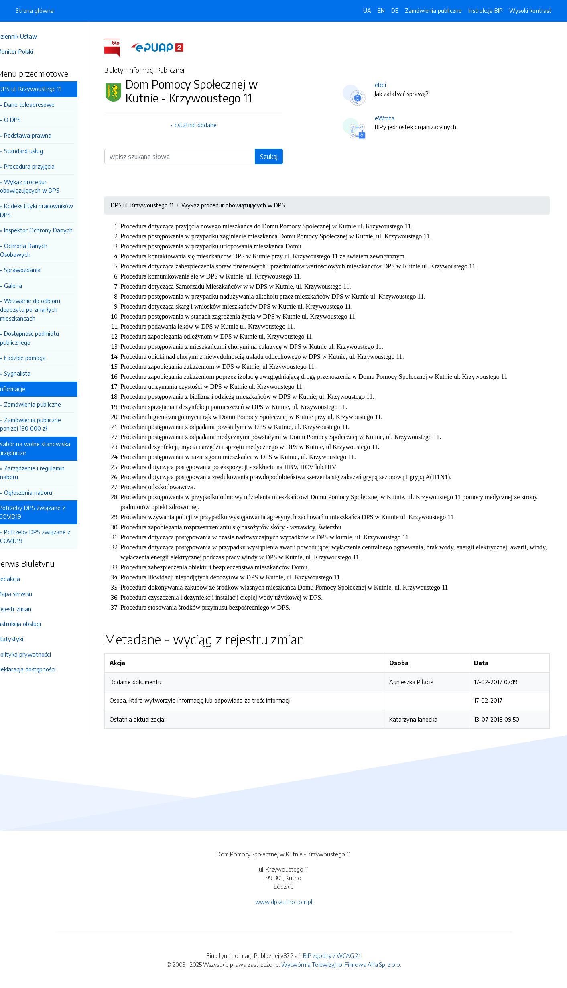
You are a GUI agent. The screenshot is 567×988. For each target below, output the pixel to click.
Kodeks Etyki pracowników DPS (49, 210)
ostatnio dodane (202, 124)
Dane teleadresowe (42, 104)
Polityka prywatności (37, 654)
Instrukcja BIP (485, 10)
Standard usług (36, 151)
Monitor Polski (28, 51)
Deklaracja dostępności (39, 669)
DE (394, 10)
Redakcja (21, 578)
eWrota (391, 118)
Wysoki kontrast (530, 10)
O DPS (25, 119)
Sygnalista (30, 373)
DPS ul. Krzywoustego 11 (43, 88)
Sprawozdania (35, 269)
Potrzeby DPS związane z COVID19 (45, 512)
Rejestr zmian (27, 608)
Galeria (26, 285)
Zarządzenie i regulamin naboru (45, 472)
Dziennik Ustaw (30, 36)
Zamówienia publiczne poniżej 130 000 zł (43, 424)
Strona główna (35, 10)
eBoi (387, 84)
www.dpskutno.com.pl (283, 901)
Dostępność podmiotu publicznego (42, 338)
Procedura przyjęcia (42, 166)
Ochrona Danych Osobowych (36, 250)
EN (381, 10)
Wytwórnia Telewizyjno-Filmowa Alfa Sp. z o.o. (341, 964)
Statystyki (23, 638)
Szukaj (276, 156)
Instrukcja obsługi (32, 623)
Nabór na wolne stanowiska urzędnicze (47, 448)
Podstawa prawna (40, 135)
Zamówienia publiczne (45, 404)
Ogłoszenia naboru (41, 492)
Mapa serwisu (27, 593)
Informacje (25, 388)
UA (367, 10)
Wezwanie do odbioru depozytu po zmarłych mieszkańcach (43, 309)
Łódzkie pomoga (38, 357)
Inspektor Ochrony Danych (51, 230)
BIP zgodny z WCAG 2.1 (332, 955)
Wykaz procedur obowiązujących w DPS (42, 186)
